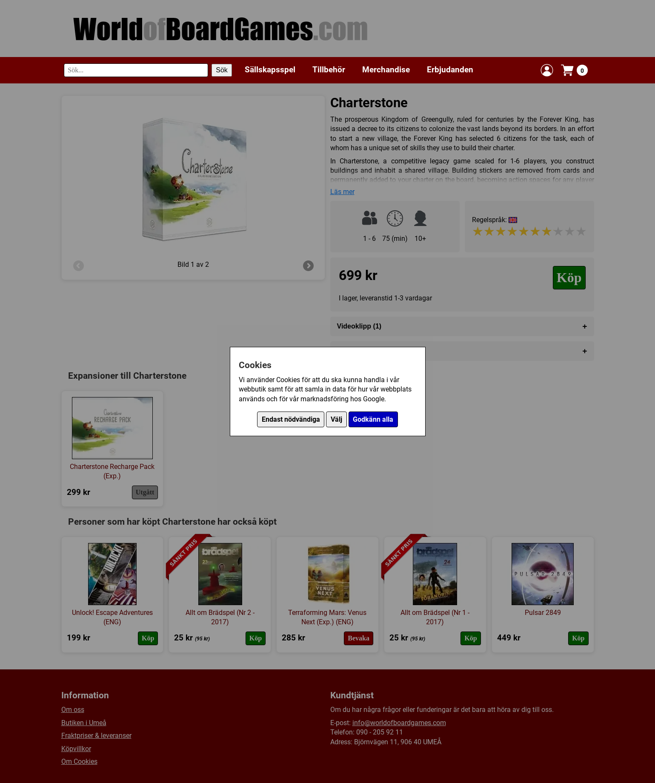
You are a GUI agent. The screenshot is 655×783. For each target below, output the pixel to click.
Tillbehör (328, 69)
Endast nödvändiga (291, 419)
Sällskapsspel (270, 69)
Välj (336, 419)
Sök (222, 70)
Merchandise (386, 69)
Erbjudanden (450, 69)
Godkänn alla (373, 419)
